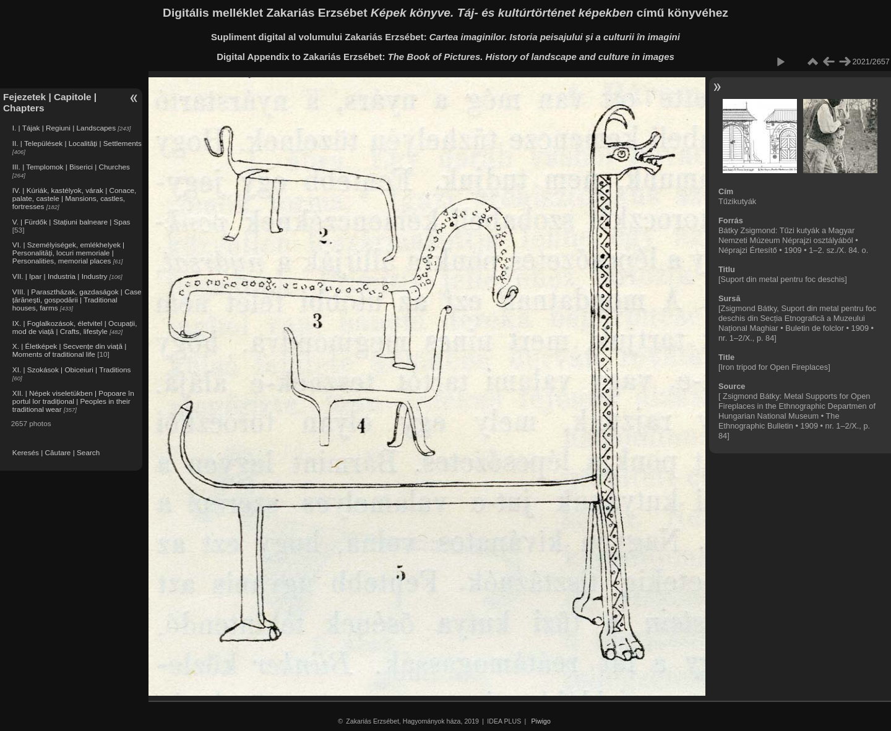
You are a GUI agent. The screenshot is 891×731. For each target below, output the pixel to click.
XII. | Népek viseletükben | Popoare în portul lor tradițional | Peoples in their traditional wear (73, 401)
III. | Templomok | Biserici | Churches (71, 167)
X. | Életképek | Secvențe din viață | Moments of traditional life (69, 350)
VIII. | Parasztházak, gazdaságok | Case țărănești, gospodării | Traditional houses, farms (77, 300)
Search (88, 452)
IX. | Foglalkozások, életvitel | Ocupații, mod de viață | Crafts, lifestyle (74, 327)
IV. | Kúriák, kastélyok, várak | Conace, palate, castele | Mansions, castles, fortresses (74, 198)
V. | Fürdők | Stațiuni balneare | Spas (71, 222)
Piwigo (541, 721)
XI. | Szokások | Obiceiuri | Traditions (71, 370)
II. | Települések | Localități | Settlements (77, 143)
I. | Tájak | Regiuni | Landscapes (64, 128)
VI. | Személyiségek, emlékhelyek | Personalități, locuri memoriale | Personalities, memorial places (68, 253)
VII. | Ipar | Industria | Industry (60, 276)
